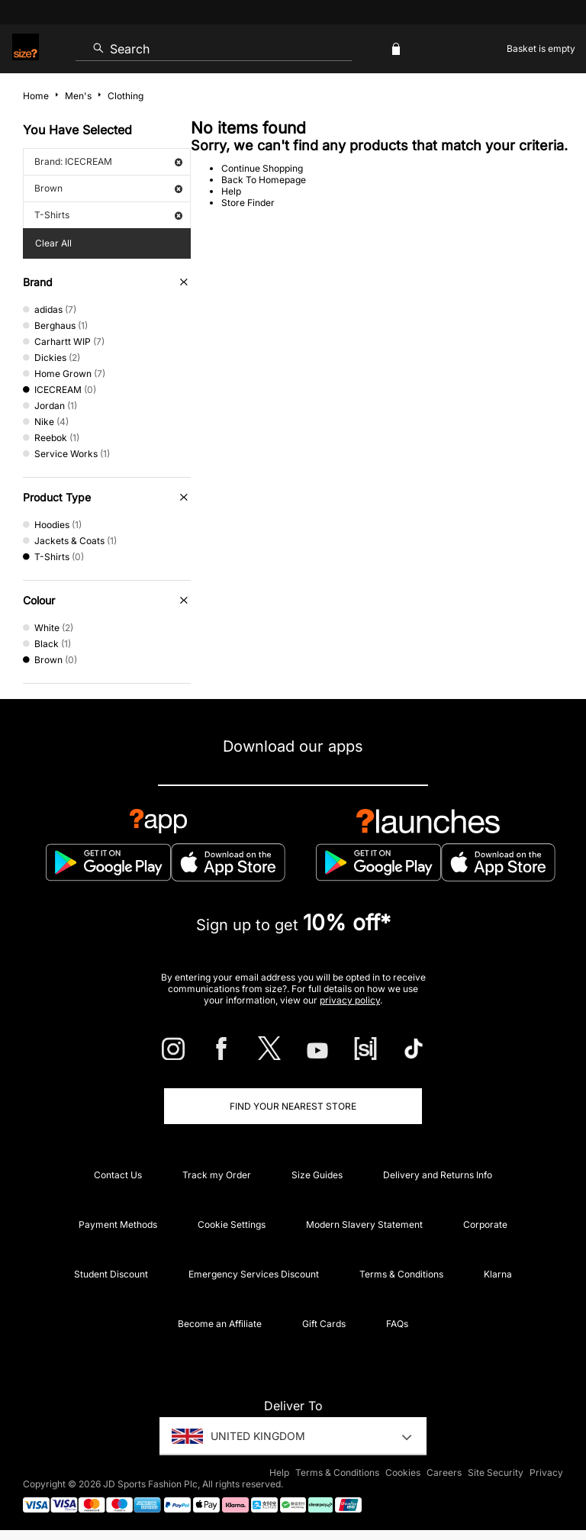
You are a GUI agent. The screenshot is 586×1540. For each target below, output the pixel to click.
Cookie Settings (232, 1224)
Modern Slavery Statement (364, 1224)
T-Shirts (108, 215)
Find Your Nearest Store (293, 1106)
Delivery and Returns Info (437, 1175)
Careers (444, 1472)
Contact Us (118, 1175)
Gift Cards (324, 1323)
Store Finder (248, 202)
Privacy (546, 1472)
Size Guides (317, 1175)
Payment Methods (118, 1224)
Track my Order (216, 1175)
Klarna (498, 1274)
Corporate (485, 1224)
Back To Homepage (263, 179)
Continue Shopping (262, 168)
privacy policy (350, 1000)
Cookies (402, 1472)
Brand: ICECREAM (108, 161)
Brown (108, 188)
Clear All (53, 243)
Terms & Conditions (401, 1274)
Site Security (495, 1472)
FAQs (397, 1323)
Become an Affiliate (220, 1323)
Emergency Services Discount (253, 1274)
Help (231, 191)
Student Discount (111, 1274)
